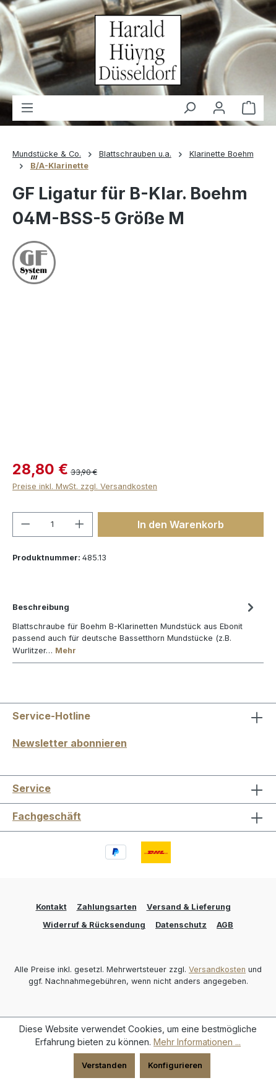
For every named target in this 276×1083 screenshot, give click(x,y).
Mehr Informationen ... (197, 1042)
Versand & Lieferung (189, 906)
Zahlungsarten (107, 906)
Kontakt (51, 906)
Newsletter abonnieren (69, 743)
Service (31, 788)
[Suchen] (189, 108)
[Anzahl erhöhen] (80, 524)
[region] (138, 378)
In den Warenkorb (180, 524)
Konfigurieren (175, 1065)
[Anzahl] (53, 524)
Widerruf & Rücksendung (94, 924)
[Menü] (27, 108)
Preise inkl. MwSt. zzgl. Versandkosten (84, 486)
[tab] (134, 627)
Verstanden (104, 1065)
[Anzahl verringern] (25, 524)
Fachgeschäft (46, 816)
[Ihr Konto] (219, 108)
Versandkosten (217, 969)
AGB (225, 924)
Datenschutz (181, 924)
